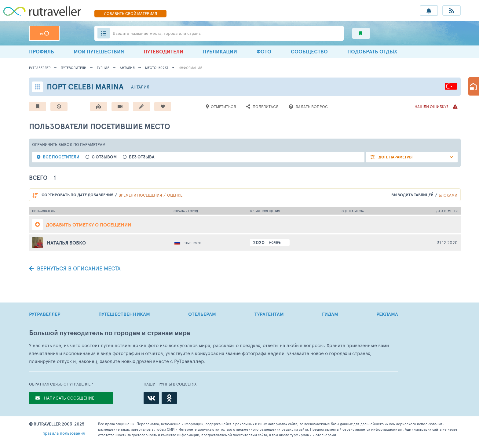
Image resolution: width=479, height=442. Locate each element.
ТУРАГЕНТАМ (269, 314)
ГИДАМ (330, 314)
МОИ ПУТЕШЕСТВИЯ (99, 51)
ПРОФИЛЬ (41, 51)
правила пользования (63, 433)
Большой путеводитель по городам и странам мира (109, 333)
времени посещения (140, 195)
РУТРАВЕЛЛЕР (44, 314)
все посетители (61, 157)
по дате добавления (77, 195)
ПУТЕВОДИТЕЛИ (163, 51)
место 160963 (156, 67)
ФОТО (264, 51)
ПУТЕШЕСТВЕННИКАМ (124, 314)
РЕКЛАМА (387, 314)
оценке (174, 195)
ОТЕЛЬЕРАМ (202, 314)
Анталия (127, 67)
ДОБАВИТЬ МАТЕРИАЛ (130, 13)
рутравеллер (39, 67)
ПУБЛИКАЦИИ (220, 51)
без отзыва (142, 157)
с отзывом (104, 157)
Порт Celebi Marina (85, 86)
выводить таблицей (412, 195)
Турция (103, 67)
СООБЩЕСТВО (309, 51)
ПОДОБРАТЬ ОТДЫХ (372, 51)
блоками (448, 195)
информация (190, 67)
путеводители (73, 67)
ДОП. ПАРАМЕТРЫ (395, 157)
